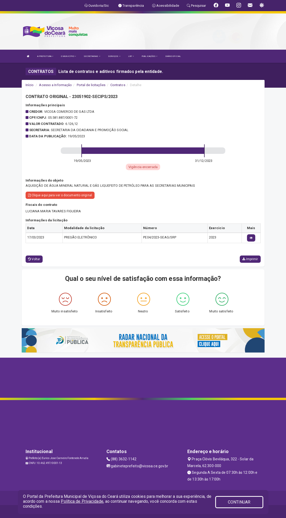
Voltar (34, 259)
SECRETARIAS (92, 56)
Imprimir (250, 259)
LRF (131, 56)
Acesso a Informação (55, 85)
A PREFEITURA (45, 56)
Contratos (117, 85)
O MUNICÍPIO (68, 56)
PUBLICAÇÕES (149, 56)
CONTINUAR (239, 502)
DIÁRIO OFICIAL (173, 56)
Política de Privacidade (82, 501)
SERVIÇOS (114, 56)
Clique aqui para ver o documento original (60, 195)
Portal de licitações (91, 85)
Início (30, 85)
